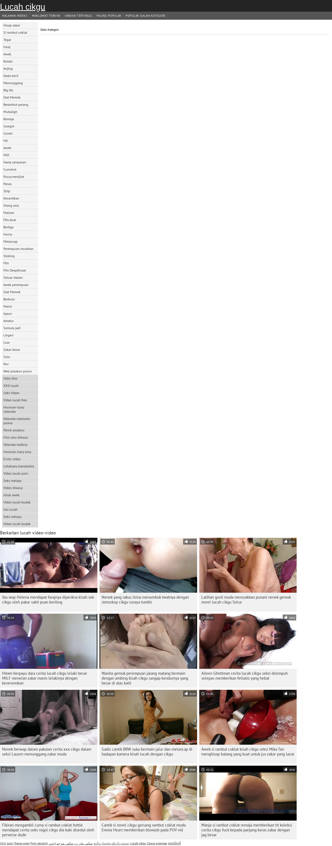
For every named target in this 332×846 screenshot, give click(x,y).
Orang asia (11, 205)
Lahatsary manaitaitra (18, 466)
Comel (7, 133)
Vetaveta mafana (15, 444)
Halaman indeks (15, 16)
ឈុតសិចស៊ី (174, 843)
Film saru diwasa (15, 437)
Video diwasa (13, 488)
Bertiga (8, 227)
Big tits (8, 90)
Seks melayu (12, 480)
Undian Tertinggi (78, 16)
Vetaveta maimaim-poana (17, 421)
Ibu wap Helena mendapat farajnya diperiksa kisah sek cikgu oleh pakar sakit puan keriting (48, 600)
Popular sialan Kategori (145, 16)
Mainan (8, 212)
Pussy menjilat (13, 176)
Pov (6, 364)
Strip (6, 191)
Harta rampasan (14, 162)
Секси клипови (157, 843)
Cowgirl (8, 126)
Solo (6, 357)
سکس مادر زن (83, 843)
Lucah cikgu (22, 6)
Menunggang (13, 83)
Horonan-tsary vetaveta (13, 409)
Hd (5, 140)
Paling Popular (109, 16)
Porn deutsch (39, 843)
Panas (7, 184)
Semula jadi (12, 328)
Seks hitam (11, 393)
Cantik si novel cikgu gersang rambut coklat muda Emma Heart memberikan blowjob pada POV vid (144, 827)
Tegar (7, 40)
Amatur (8, 321)
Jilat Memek (12, 97)
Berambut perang (15, 104)
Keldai (7, 61)
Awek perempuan (16, 285)
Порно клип (22, 843)
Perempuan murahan (18, 249)
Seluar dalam (13, 277)
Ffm (6, 263)
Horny (7, 234)
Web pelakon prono (17, 371)
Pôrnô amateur (14, 430)
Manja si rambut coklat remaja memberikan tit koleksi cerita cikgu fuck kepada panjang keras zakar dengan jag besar (246, 829)
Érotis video (12, 459)
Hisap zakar (11, 25)
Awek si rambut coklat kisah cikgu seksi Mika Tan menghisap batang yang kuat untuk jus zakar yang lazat (247, 752)
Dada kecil (10, 76)
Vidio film (10, 378)
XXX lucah (11, 385)
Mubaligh (10, 112)
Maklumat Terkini (46, 16)
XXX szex (6, 843)
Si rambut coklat (15, 32)
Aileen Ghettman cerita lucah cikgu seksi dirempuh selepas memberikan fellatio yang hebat (244, 676)
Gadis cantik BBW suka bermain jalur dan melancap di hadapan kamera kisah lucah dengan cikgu (147, 752)
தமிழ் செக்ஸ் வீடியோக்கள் (111, 843)
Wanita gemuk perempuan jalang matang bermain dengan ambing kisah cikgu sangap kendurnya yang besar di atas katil (145, 678)
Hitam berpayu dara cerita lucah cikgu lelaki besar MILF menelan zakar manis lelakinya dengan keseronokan (44, 678)
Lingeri (8, 335)
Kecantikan (11, 198)
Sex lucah (10, 509)
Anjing (8, 68)
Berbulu (9, 299)
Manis (7, 306)
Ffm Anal (9, 220)
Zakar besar (11, 349)
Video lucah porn (15, 473)
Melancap (10, 241)
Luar (6, 342)
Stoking (9, 256)
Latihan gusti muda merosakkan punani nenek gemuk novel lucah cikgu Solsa (246, 600)
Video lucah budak (16, 502)
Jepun (7, 313)
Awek (7, 54)
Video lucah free (15, 400)
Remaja (8, 119)
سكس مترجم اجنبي (61, 843)
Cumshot (9, 169)
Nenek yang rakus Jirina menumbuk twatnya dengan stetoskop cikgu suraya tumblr (145, 600)
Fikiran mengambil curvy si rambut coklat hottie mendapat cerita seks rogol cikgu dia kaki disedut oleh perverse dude (48, 829)
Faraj (6, 47)
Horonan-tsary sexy (17, 452)
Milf (6, 155)
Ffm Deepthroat (14, 270)
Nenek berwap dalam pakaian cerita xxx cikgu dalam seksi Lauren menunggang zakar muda (46, 752)
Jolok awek (11, 495)
